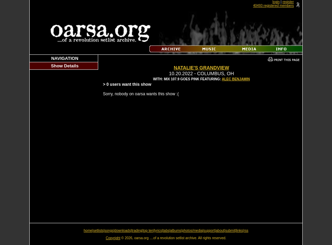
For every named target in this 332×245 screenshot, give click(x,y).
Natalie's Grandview (201, 67)
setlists (98, 230)
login (276, 2)
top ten (148, 230)
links (239, 230)
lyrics (158, 230)
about (220, 230)
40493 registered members (273, 5)
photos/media (192, 230)
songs (109, 230)
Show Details (65, 65)
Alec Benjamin (236, 79)
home (88, 230)
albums (175, 230)
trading (137, 230)
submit (230, 230)
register (288, 2)
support (209, 230)
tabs (166, 230)
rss (246, 230)
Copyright (113, 238)
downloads (123, 230)
